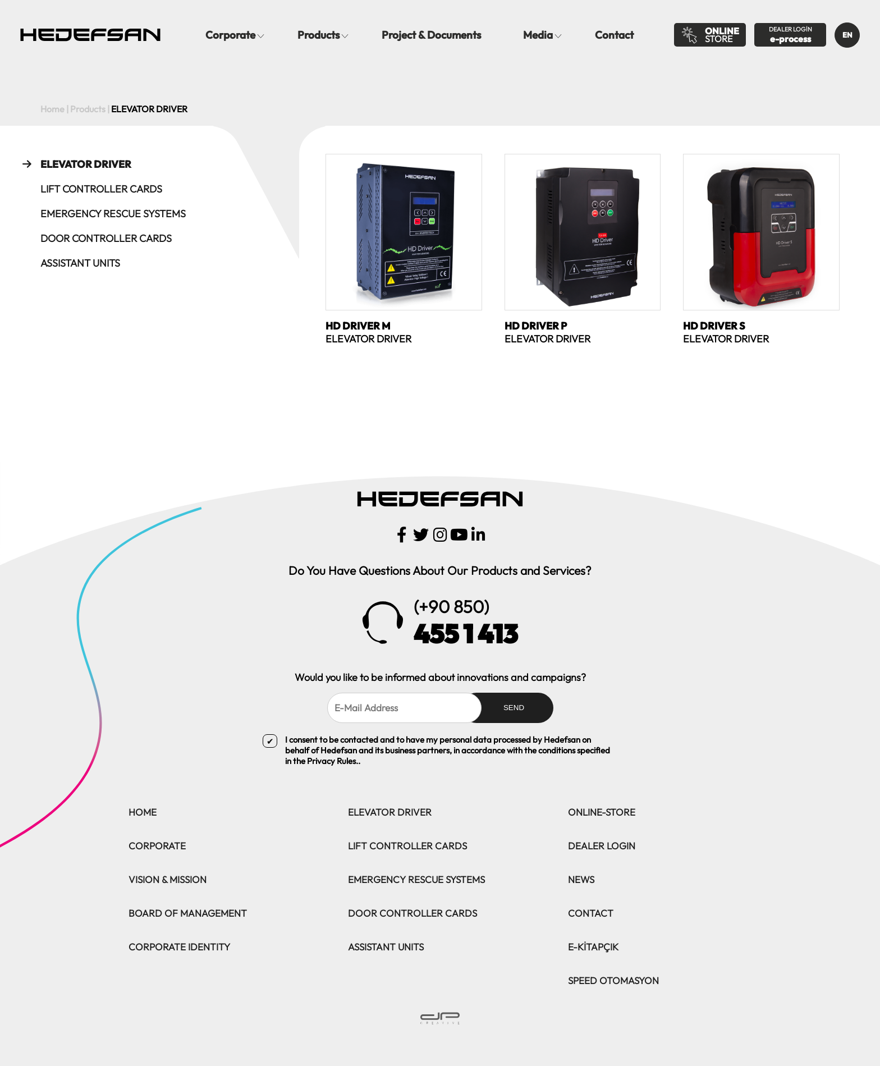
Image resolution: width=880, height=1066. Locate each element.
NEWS (581, 879)
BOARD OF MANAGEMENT (188, 913)
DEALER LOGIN (601, 846)
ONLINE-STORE (601, 812)
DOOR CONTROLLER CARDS (94, 238)
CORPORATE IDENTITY (179, 947)
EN (847, 34)
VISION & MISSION (168, 879)
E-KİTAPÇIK (593, 947)
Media (538, 35)
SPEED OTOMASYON (613, 980)
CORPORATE (157, 846)
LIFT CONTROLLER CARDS (89, 189)
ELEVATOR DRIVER (74, 164)
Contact (614, 35)
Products (318, 35)
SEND (513, 707)
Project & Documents (431, 35)
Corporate (230, 35)
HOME (143, 812)
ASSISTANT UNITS (68, 263)
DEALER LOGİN (790, 34)
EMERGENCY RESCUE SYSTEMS (101, 213)
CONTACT (590, 913)
